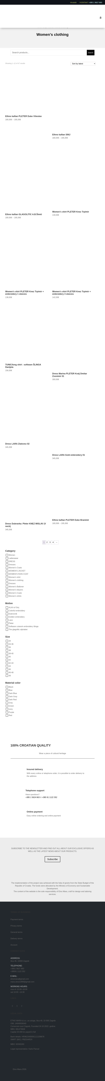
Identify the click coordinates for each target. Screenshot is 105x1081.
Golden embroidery (17, 617)
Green (11, 706)
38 (10, 650)
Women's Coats (15, 568)
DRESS (12, 561)
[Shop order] (83, 63)
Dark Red (13, 700)
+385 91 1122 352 (49, 797)
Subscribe (52, 859)
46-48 (11, 672)
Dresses (12, 564)
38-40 (11, 654)
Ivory (11, 709)
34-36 (11, 644)
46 (10, 669)
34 (10, 641)
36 (10, 647)
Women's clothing (16, 580)
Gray (11, 703)
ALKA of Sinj (14, 607)
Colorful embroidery (17, 611)
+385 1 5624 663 (33, 797)
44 (10, 666)
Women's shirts (15, 596)
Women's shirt (15, 577)
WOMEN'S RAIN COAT (18, 574)
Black (11, 687)
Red (10, 715)
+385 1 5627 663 (95, 2)
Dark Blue (13, 693)
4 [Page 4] (53, 542)
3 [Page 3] (50, 542)
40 (10, 657)
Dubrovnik (13, 614)
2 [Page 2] (47, 542)
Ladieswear (13, 558)
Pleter (11, 623)
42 (10, 660)
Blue (10, 690)
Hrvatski (74, 2)
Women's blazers (16, 590)
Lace (11, 620)
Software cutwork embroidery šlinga (23, 626)
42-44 (11, 663)
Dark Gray (13, 696)
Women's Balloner (16, 587)
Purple (11, 712)
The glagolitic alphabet (18, 629)
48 (10, 676)
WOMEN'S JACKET (17, 571)
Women (12, 555)
